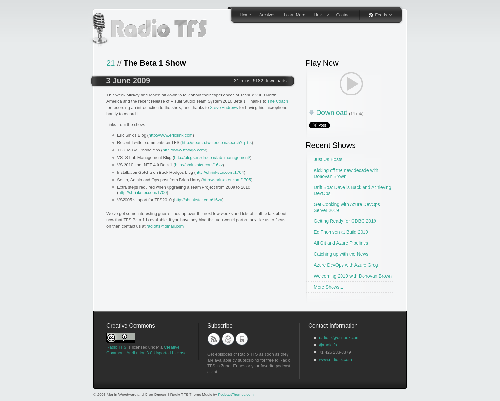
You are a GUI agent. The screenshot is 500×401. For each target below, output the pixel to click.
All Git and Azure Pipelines (341, 243)
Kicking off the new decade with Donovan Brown (346, 173)
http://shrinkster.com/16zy (198, 199)
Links (319, 15)
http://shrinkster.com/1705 (227, 179)
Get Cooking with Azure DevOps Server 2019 (347, 207)
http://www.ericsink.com (171, 135)
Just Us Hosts (328, 159)
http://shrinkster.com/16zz (199, 164)
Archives (267, 14)
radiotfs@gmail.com (165, 226)
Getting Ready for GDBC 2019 (345, 221)
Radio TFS (116, 347)
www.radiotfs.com (335, 359)
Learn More (294, 14)
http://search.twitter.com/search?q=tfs (217, 142)
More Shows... (328, 287)
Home (245, 14)
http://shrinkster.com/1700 (142, 192)
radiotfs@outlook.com (339, 337)
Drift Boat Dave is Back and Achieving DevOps (352, 190)
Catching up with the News (341, 254)
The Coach (277, 101)
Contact (343, 14)
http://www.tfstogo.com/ (184, 150)
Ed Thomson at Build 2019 (341, 232)
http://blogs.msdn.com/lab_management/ (212, 157)
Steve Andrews (224, 107)
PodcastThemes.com (236, 394)
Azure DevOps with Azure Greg (346, 265)
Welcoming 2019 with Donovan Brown (353, 276)
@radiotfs (328, 344)
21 (110, 63)
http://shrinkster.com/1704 (220, 172)
